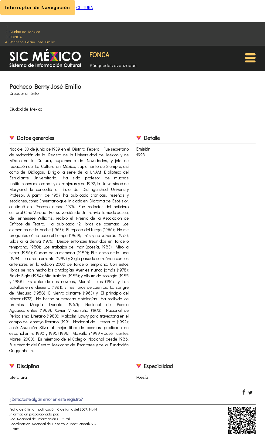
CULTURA (84, 7)
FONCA (15, 36)
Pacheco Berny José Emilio (32, 41)
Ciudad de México (24, 31)
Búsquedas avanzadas (113, 65)
